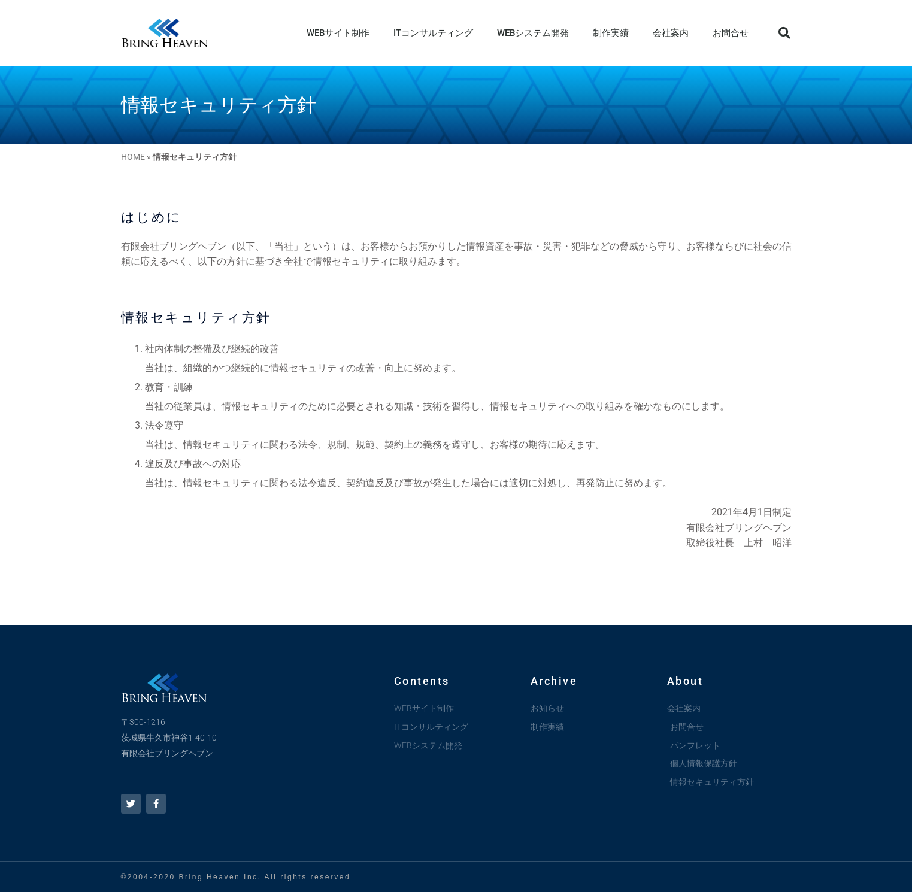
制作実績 (611, 33)
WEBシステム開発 (533, 33)
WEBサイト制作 (338, 33)
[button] (784, 33)
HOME (133, 157)
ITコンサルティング (433, 33)
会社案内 (671, 33)
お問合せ (731, 33)
